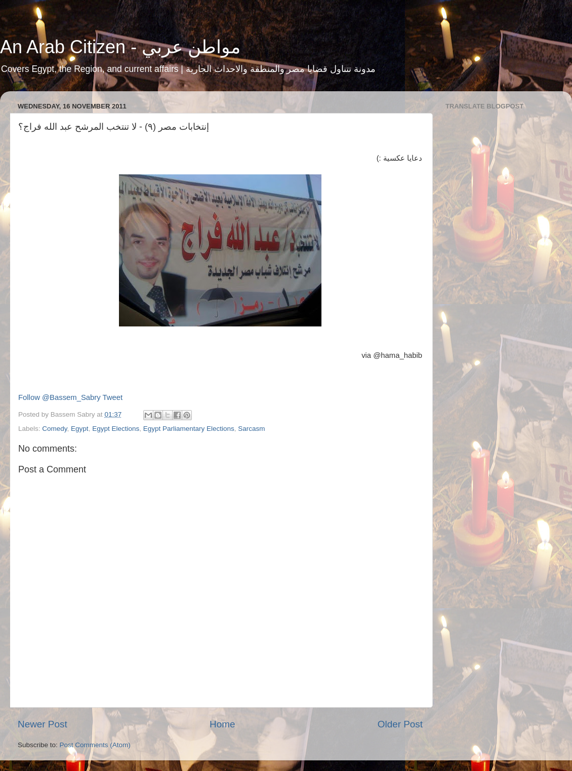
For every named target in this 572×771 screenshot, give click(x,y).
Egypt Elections (115, 428)
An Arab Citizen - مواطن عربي (120, 46)
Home (222, 724)
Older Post (400, 724)
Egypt (80, 428)
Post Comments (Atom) (95, 745)
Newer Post (42, 724)
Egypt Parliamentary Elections (188, 428)
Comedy (54, 428)
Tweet (113, 397)
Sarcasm (251, 428)
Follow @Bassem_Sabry (59, 397)
